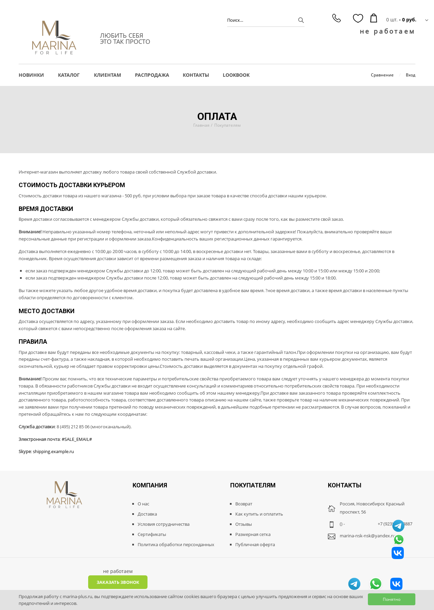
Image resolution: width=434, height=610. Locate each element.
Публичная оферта (255, 544)
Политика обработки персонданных (176, 544)
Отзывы (243, 524)
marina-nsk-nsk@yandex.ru (367, 536)
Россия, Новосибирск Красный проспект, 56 (372, 508)
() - (342, 524)
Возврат (243, 504)
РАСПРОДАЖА (152, 75)
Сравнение (382, 75)
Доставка (147, 514)
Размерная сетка (253, 534)
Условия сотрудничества (164, 524)
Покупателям (227, 125)
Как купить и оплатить (259, 514)
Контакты (196, 75)
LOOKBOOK (236, 75)
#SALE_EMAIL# (77, 439)
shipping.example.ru (53, 451)
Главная (201, 125)
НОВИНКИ (31, 75)
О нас (143, 504)
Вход (410, 75)
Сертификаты (152, 534)
